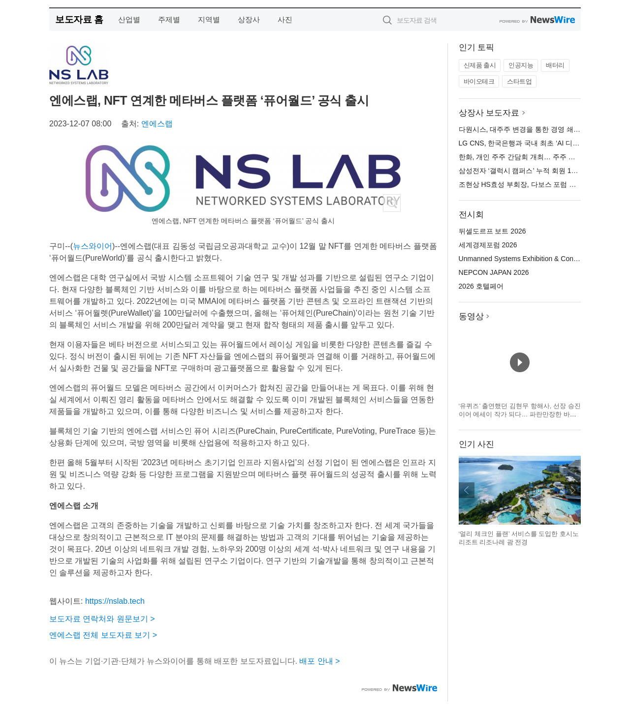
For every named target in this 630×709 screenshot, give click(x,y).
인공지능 (520, 65)
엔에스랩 (157, 123)
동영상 (471, 316)
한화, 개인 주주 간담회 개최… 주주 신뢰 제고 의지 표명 (544, 157)
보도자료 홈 (79, 19)
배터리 (555, 65)
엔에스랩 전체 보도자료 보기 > (103, 635)
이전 (466, 490)
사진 (285, 19)
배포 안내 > (319, 661)
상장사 (249, 19)
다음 (573, 490)
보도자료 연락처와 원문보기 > (102, 619)
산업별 (129, 19)
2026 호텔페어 (481, 286)
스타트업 (519, 81)
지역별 (209, 19)
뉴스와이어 (92, 246)
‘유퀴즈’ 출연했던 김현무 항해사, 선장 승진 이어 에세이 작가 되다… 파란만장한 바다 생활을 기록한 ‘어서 (520, 414)
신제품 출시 (480, 65)
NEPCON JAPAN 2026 (494, 272)
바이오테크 (479, 81)
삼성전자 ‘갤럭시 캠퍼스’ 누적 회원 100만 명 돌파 (534, 171)
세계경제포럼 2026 (488, 245)
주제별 (169, 19)
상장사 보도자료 (489, 113)
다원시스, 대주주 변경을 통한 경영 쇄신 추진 (527, 129)
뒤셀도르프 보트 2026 (492, 231)
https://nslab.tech (115, 601)
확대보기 (392, 203)
